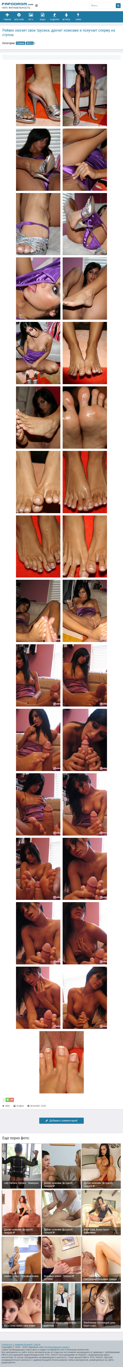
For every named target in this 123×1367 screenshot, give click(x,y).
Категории (19, 17)
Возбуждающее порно (56, 1347)
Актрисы (66, 17)
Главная (7, 17)
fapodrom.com (18, 5)
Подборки (54, 17)
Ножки (21, 43)
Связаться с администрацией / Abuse (21, 1344)
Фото (31, 17)
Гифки (78, 17)
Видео (42, 17)
